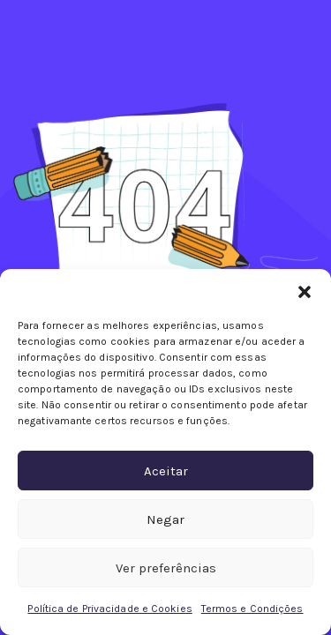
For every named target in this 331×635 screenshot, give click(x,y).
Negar (165, 519)
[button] (304, 291)
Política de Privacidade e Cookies (109, 608)
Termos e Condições (252, 608)
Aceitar (166, 471)
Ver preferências (166, 568)
